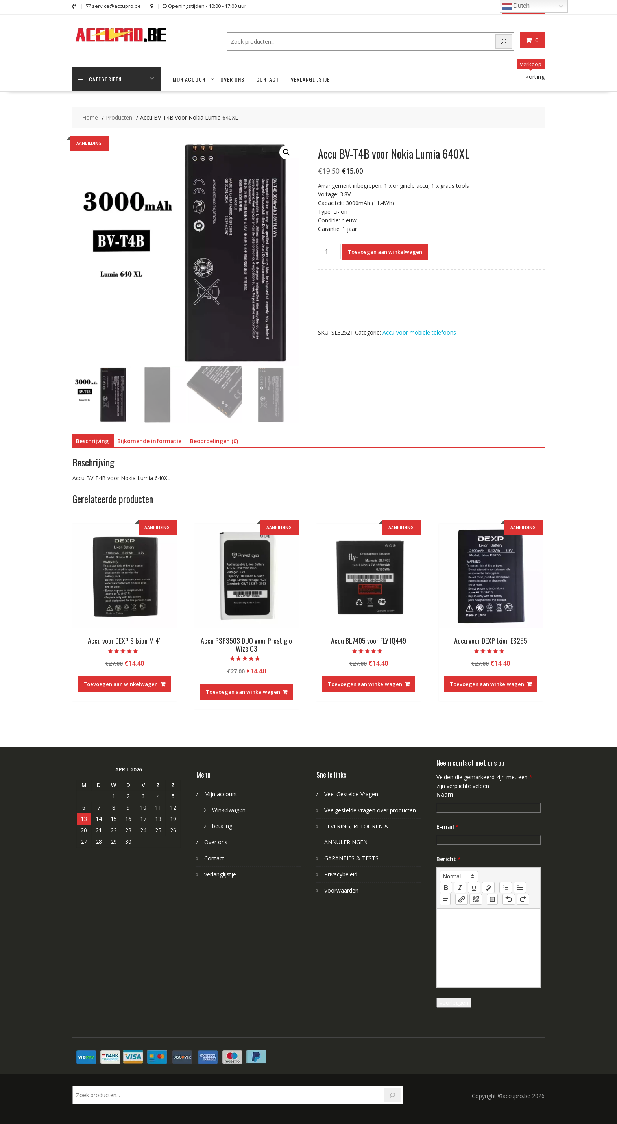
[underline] (474, 887)
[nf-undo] (508, 898)
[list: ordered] (505, 887)
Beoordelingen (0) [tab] (214, 440)
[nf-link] (461, 898)
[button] (286, 152)
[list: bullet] (520, 887)
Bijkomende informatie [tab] (149, 440)
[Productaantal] (329, 250)
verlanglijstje (310, 79)
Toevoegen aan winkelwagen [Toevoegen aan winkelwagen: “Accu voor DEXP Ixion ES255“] (487, 683)
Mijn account (191, 79)
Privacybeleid (340, 874)
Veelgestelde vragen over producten (370, 809)
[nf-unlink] (475, 898)
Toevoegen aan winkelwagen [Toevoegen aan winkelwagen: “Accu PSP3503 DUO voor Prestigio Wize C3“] (243, 691)
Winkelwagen (229, 809)
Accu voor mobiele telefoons (419, 331)
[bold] (446, 887)
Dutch (516, 6)
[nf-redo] (523, 898)
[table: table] (492, 898)
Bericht (448, 858)
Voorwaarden (341, 890)
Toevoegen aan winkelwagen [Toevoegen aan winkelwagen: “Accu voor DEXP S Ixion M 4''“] (120, 683)
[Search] (504, 41)
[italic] (460, 887)
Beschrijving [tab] (92, 440)
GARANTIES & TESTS (351, 857)
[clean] (488, 887)
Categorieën (100, 79)
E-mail (447, 826)
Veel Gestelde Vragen (351, 793)
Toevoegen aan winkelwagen (385, 251)
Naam (444, 794)
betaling (222, 825)
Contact (267, 79)
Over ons (232, 79)
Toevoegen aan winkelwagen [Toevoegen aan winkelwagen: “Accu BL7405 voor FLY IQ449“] (365, 683)
